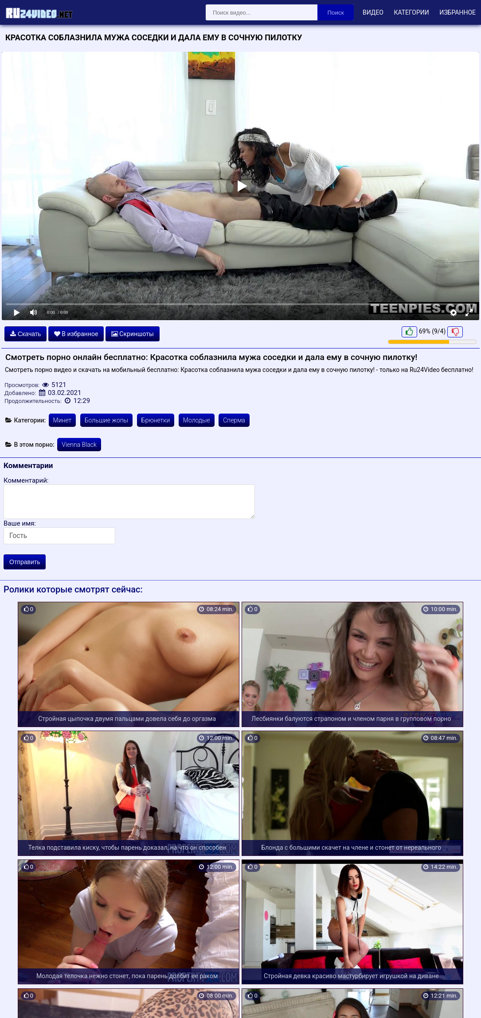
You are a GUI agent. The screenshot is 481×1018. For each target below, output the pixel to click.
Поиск (336, 12)
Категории (411, 12)
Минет (62, 420)
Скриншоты (132, 333)
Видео (373, 12)
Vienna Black (79, 444)
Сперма (234, 420)
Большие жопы (106, 420)
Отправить (24, 561)
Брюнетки (155, 420)
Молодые (196, 420)
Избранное (457, 12)
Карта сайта (19, 1000)
